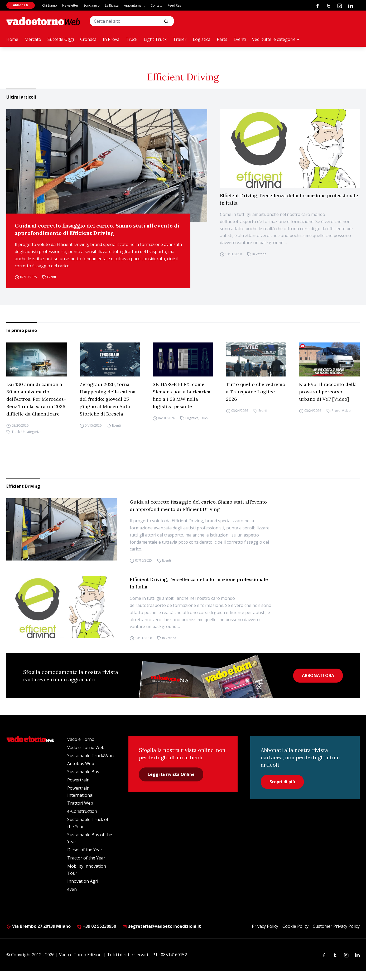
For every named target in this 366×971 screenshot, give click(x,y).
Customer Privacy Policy (336, 926)
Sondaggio (92, 5)
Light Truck (155, 39)
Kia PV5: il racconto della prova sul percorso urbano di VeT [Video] (328, 391)
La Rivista (112, 5)
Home (12, 39)
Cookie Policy (295, 926)
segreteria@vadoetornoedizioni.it (161, 926)
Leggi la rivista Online (171, 774)
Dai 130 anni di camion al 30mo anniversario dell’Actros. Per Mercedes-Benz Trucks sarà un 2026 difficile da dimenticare (36, 399)
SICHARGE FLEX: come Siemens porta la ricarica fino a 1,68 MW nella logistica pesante (181, 395)
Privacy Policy (265, 926)
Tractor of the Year (86, 858)
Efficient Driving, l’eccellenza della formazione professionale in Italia (289, 199)
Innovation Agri (82, 881)
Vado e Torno (80, 739)
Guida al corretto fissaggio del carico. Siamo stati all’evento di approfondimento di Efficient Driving (97, 229)
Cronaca (88, 39)
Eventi (240, 39)
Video (346, 410)
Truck (131, 39)
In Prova (111, 39)
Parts (222, 39)
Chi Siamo (49, 5)
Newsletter (70, 5)
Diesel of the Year (84, 850)
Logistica (201, 39)
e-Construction (82, 811)
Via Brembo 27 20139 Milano (38, 926)
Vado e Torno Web (85, 747)
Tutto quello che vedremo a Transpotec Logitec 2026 (255, 391)
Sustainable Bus (83, 772)
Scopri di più (282, 782)
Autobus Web (80, 763)
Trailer (179, 39)
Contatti (156, 5)
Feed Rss (174, 5)
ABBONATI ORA (318, 675)
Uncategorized (32, 431)
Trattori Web (80, 803)
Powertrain (78, 780)
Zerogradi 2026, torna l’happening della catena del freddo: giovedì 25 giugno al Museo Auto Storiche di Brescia (108, 399)
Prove (336, 410)
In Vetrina (259, 254)
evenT (73, 889)
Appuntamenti (134, 5)
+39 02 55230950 (96, 926)
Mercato (33, 39)
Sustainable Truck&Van (90, 756)
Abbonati (20, 5)
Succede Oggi (60, 39)
